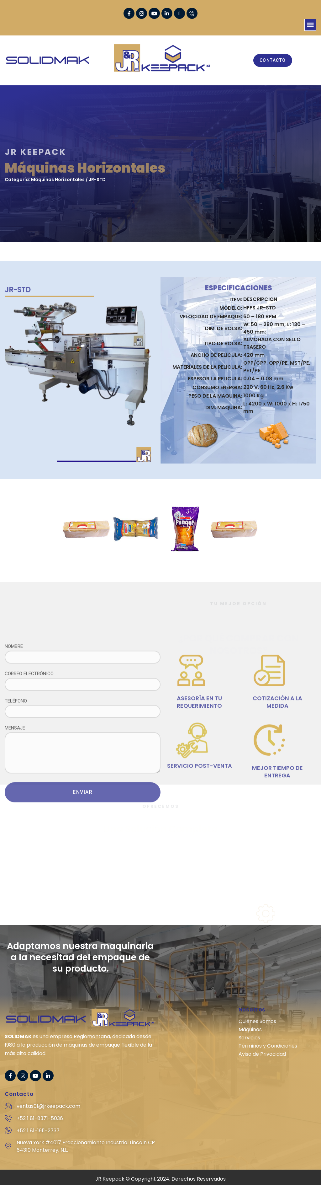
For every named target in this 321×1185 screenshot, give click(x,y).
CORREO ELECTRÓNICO (82, 774)
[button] (310, 25)
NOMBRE (82, 746)
